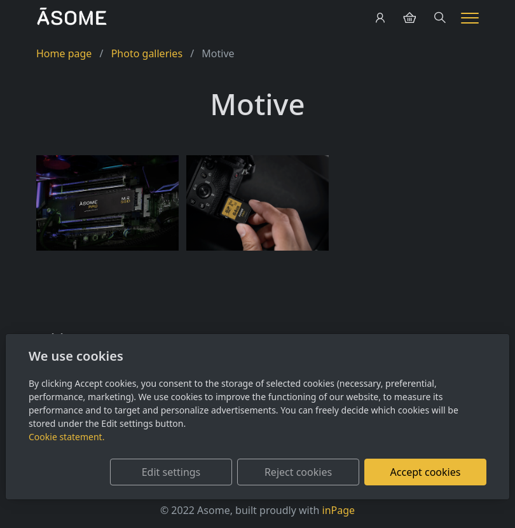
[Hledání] (440, 17)
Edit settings (171, 472)
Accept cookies (425, 472)
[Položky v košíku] (409, 18)
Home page (64, 53)
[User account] (380, 18)
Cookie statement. (66, 437)
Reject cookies (298, 472)
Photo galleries (146, 53)
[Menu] (470, 18)
